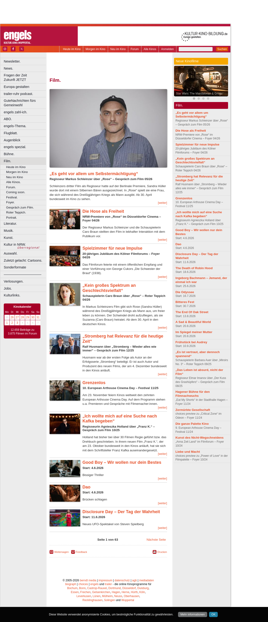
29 (27, 317)
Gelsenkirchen (101, 592)
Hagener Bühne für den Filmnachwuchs (192, 394)
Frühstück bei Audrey (191, 342)
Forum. (11, 187)
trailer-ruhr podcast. (18, 94)
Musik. (9, 230)
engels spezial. (15, 147)
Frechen (85, 592)
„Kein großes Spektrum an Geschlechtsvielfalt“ (109, 288)
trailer (108, 584)
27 (17, 317)
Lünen (96, 596)
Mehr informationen (192, 614)
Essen (75, 592)
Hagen (116, 592)
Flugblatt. (11, 133)
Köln (142, 592)
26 (12, 317)
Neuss (118, 596)
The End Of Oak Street (191, 312)
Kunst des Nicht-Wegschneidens (199, 437)
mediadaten (146, 580)
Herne (125, 592)
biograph (70, 584)
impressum (106, 580)
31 (37, 317)
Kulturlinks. (12, 295)
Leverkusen (84, 596)
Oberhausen (131, 596)
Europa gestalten (16, 87)
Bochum (72, 588)
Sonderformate (15, 267)
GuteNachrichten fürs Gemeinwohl (20, 103)
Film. (7, 161)
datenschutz (122, 580)
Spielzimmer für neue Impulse (112, 248)
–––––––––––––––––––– (22, 274)
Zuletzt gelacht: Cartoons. (23, 260)
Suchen (222, 49)
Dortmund (114, 588)
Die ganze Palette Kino (192, 423)
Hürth (134, 592)
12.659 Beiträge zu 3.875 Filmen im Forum (22, 331)
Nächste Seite (156, 539)
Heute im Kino (72, 49)
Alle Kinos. (13, 182)
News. (8, 68)
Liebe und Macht (187, 451)
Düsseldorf (129, 588)
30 (32, 317)
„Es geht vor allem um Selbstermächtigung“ (94, 173)
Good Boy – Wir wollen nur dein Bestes (121, 462)
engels (94, 584)
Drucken (162, 552)
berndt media (88, 580)
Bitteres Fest (184, 302)
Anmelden (167, 49)
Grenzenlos (93, 382)
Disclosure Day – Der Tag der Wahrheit (121, 511)
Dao (86, 487)
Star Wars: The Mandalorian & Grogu (199, 93)
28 (22, 317)
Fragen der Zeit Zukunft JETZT (25, 77)
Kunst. (8, 238)
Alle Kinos (150, 49)
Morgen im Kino (95, 49)
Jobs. (8, 288)
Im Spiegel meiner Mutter (193, 332)
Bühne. (9, 154)
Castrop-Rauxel (97, 588)
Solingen (109, 600)
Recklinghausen (92, 600)
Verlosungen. (13, 281)
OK (213, 614)
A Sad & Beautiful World (193, 322)
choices (83, 584)
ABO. (8, 119)
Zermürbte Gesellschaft (192, 410)
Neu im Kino (118, 49)
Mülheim (107, 596)
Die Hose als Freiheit (103, 211)
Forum (135, 49)
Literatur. (10, 223)
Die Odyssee (184, 292)
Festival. (12, 197)
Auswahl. (10, 253)
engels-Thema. (15, 126)
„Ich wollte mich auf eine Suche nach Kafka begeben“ (198, 214)
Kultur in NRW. (15, 244)
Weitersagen (61, 552)
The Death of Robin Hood (194, 268)
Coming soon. (15, 192)
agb (134, 580)
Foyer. (10, 202)
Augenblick (12, 140)
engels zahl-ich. (15, 112)
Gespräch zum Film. (20, 207)
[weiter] (162, 203)
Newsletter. (12, 61)
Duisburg (143, 588)
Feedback (81, 552)
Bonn (82, 588)
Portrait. (11, 217)
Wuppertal (127, 600)
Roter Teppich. (16, 212)
